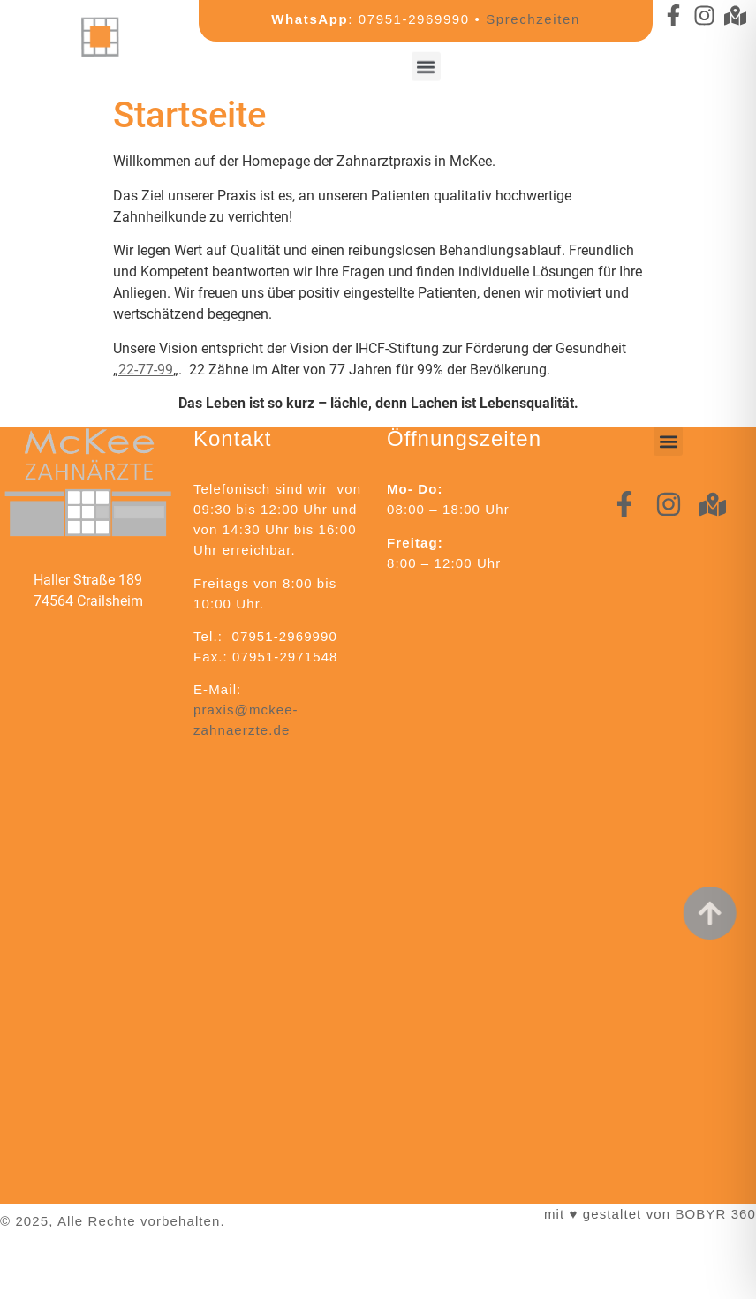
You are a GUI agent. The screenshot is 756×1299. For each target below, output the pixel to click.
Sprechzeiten (533, 18)
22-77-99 (145, 369)
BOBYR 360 (715, 1213)
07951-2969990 (414, 18)
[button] (426, 62)
